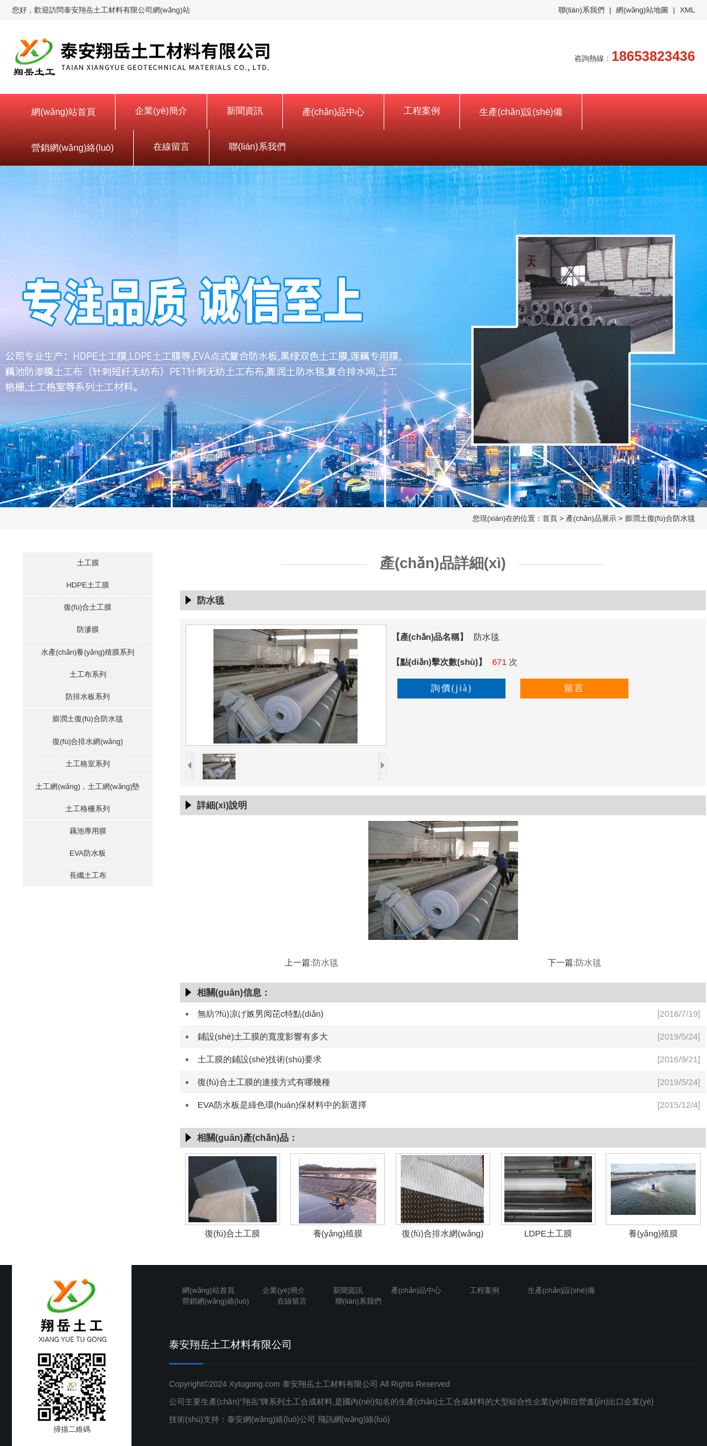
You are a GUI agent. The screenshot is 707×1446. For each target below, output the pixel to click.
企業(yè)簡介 (161, 111)
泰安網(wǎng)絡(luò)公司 (271, 1419)
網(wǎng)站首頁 (63, 112)
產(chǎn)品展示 (591, 518)
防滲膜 (88, 629)
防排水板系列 (87, 696)
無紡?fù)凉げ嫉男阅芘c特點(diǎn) (260, 1013)
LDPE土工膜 (548, 1233)
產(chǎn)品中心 (333, 112)
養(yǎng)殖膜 (338, 1233)
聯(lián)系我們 (581, 10)
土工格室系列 (87, 763)
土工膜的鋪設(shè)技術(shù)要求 (260, 1059)
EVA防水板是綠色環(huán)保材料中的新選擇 (282, 1105)
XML (687, 10)
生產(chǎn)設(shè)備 (520, 112)
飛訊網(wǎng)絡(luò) (354, 1419)
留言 (574, 688)
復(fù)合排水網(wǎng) (87, 741)
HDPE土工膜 (87, 585)
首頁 (549, 518)
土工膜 (88, 562)
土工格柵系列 (87, 808)
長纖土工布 (87, 875)
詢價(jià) (451, 688)
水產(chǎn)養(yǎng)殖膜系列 (87, 652)
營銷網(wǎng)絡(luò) (72, 148)
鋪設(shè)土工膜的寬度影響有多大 (263, 1036)
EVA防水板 (87, 853)
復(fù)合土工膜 (88, 607)
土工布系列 (87, 674)
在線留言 (171, 146)
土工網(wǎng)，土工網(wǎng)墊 (87, 786)
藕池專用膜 (87, 831)
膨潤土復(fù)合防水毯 (660, 518)
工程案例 (422, 111)
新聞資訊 (245, 111)
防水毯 (325, 962)
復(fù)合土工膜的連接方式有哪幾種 (264, 1082)
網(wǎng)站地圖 (642, 10)
